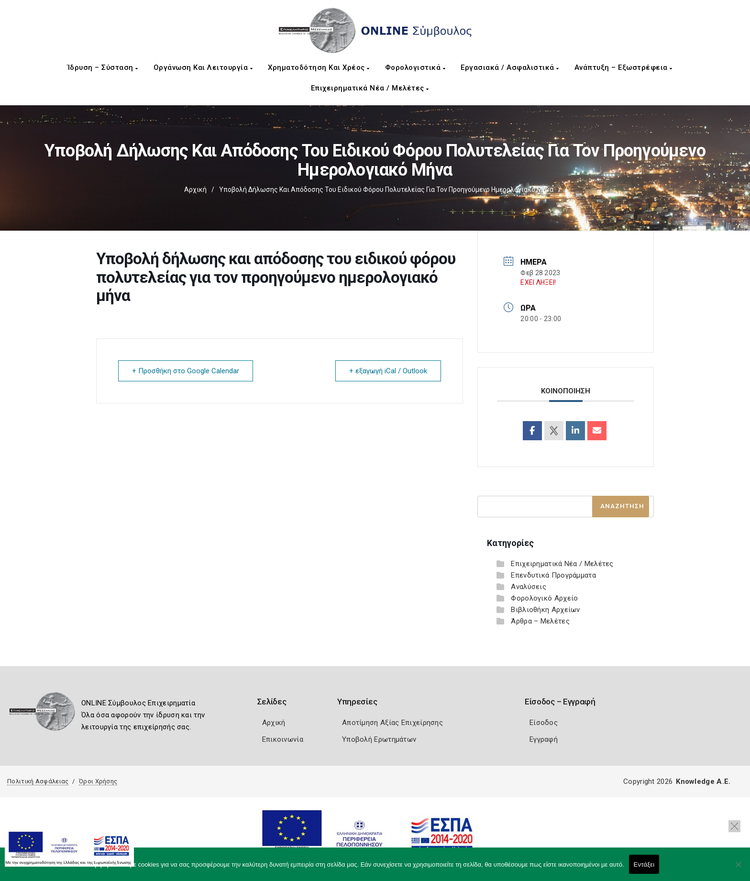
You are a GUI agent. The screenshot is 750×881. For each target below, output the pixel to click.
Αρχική (195, 189)
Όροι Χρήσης (98, 781)
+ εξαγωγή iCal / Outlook (388, 371)
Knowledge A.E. (703, 781)
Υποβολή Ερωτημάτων (379, 739)
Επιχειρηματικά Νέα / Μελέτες (370, 88)
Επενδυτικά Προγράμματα (553, 575)
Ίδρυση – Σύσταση (102, 67)
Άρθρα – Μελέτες (540, 621)
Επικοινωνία (282, 739)
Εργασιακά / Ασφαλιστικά (510, 67)
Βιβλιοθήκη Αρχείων (545, 609)
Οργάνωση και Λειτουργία (203, 67)
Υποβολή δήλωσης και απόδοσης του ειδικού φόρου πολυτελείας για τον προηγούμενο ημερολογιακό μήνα (386, 189)
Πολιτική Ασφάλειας (37, 781)
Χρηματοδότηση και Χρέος (319, 67)
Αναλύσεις (528, 586)
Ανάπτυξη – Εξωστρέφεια (623, 67)
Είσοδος (543, 722)
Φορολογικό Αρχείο (544, 598)
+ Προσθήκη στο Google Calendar (185, 371)
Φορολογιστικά (415, 67)
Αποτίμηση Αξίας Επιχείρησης (392, 722)
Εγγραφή (543, 739)
